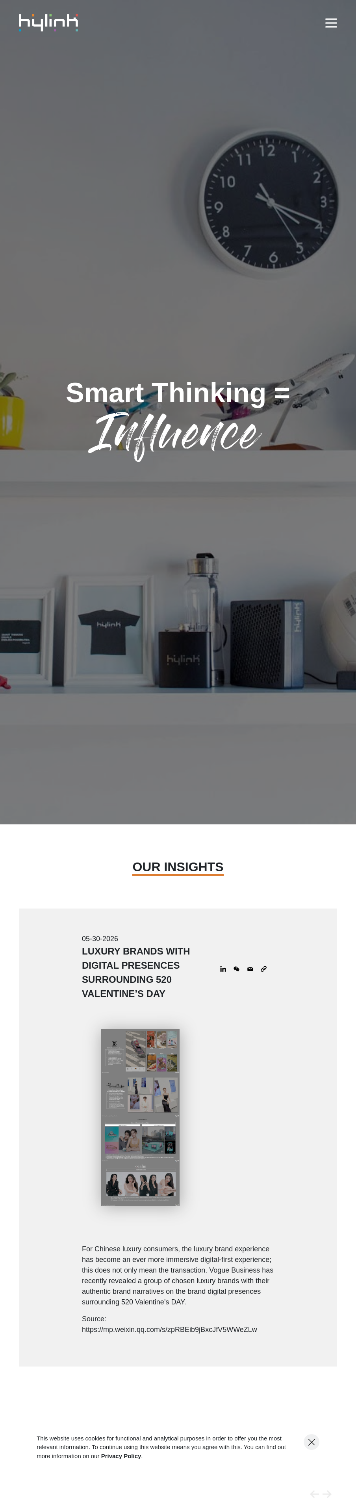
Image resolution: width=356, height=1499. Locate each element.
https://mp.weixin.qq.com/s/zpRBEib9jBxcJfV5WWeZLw (169, 1329)
